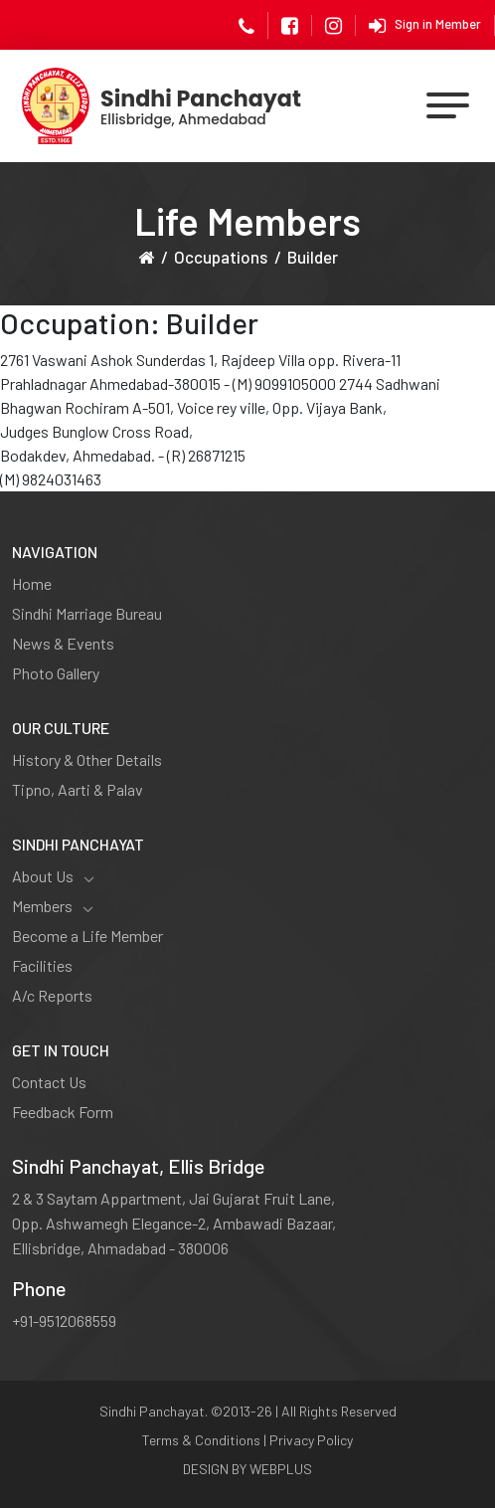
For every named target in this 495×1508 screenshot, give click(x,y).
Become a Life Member (87, 935)
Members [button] (52, 906)
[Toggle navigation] (448, 106)
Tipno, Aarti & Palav (77, 789)
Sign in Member (425, 26)
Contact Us (49, 1081)
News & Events (63, 643)
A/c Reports (52, 995)
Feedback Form (62, 1111)
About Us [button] (53, 876)
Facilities (42, 965)
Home (32, 583)
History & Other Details (87, 759)
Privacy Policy (311, 1439)
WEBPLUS (280, 1468)
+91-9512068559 (64, 1320)
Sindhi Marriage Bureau (87, 613)
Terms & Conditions (201, 1439)
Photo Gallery (55, 672)
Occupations (220, 257)
